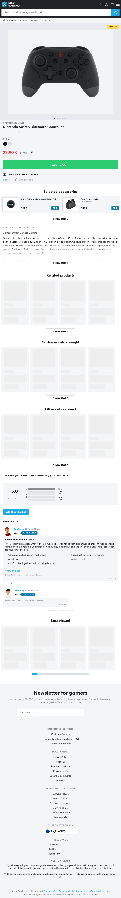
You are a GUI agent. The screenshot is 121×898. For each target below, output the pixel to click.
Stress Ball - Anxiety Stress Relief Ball (38, 199)
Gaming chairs (60, 808)
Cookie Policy (60, 757)
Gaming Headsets (60, 812)
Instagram (54, 854)
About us (60, 762)
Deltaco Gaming (13, 123)
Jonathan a (19, 529)
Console (12, 20)
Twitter (52, 849)
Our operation (50, 891)
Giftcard (60, 780)
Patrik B (17, 591)
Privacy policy (60, 771)
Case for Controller (90, 199)
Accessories (35, 20)
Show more (60, 331)
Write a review (16, 512)
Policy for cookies (81, 891)
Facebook (54, 845)
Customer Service (60, 734)
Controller (48, 20)
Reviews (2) (11, 476)
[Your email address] (50, 712)
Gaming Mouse (60, 794)
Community (61, 476)
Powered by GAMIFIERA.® (60, 611)
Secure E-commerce (60, 776)
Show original (12, 571)
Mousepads (60, 817)
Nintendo (23, 20)
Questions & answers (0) (36, 476)
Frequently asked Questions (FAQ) (60, 739)
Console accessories (60, 803)
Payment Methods (60, 766)
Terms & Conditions (60, 744)
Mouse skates (60, 798)
